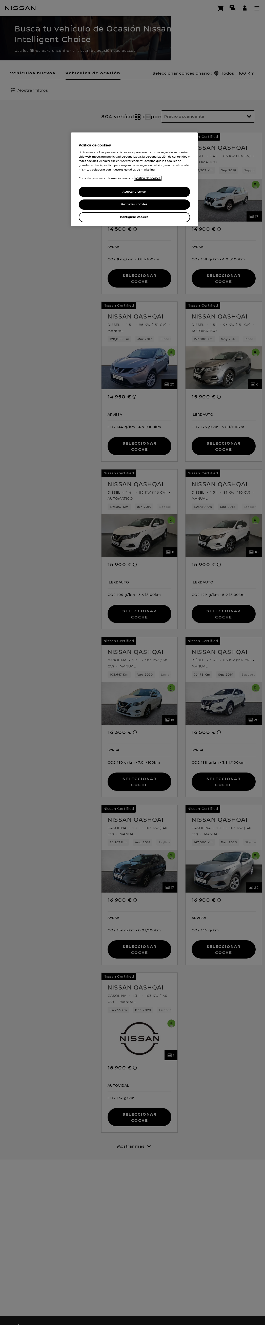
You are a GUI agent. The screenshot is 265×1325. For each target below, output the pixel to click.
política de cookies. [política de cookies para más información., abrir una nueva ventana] (148, 178)
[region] (134, 179)
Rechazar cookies (134, 204)
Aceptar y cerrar (134, 191)
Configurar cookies (134, 217)
